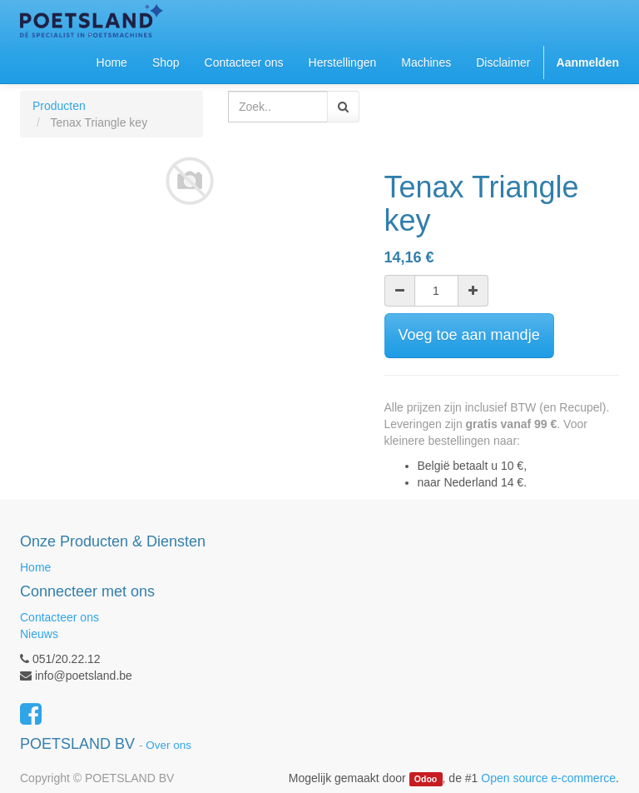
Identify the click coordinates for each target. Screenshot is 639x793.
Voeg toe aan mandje (469, 335)
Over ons (168, 745)
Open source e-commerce (548, 778)
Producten (59, 105)
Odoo (425, 779)
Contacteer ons (59, 617)
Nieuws (39, 634)
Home (35, 567)
